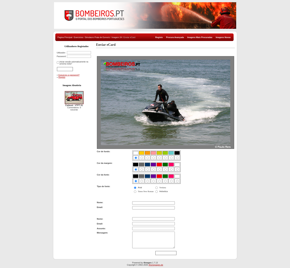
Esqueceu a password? (69, 75)
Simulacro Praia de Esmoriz (97, 37)
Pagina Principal (65, 37)
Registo (61, 77)
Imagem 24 (117, 37)
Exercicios (78, 37)
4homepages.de (156, 265)
